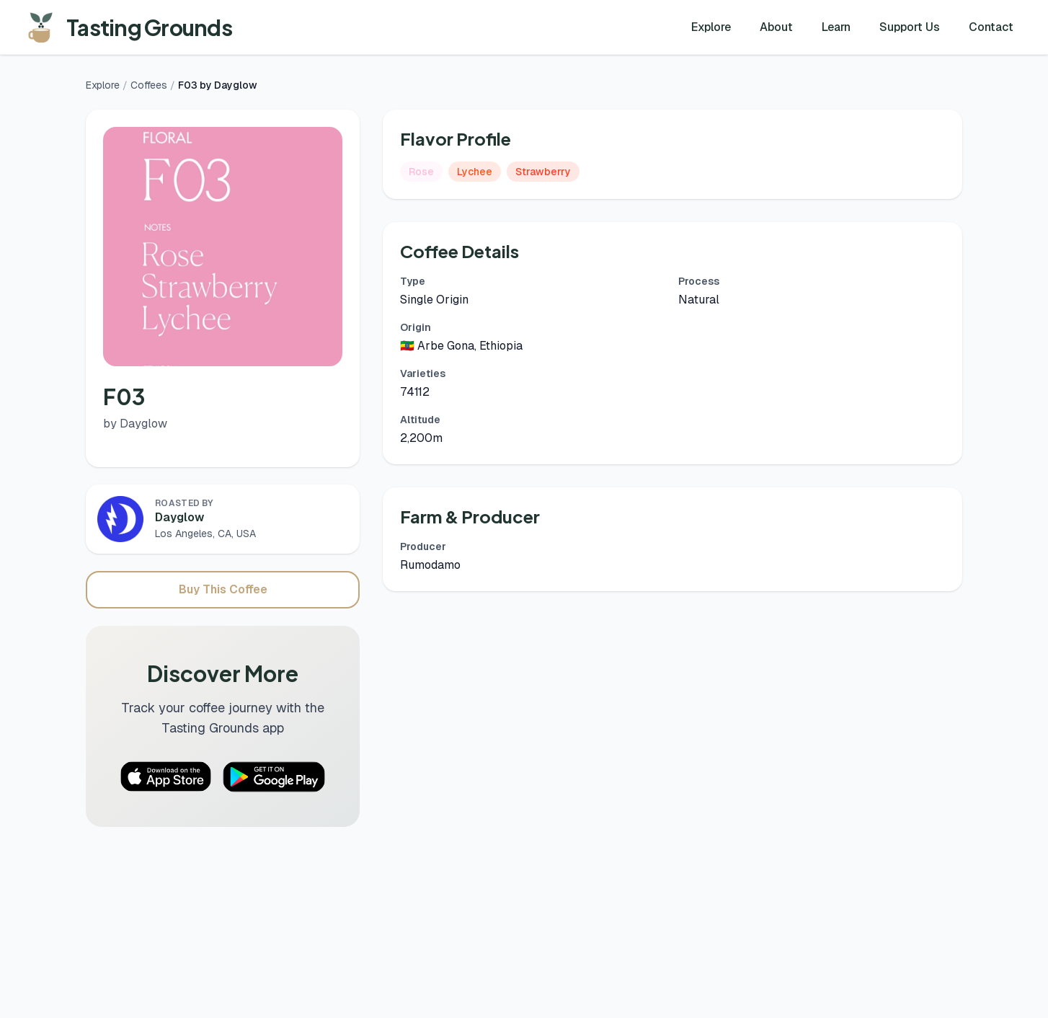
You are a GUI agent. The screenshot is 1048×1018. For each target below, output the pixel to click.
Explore (711, 27)
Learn (836, 27)
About (776, 27)
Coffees (148, 85)
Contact (991, 27)
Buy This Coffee (223, 589)
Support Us (909, 27)
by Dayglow (135, 423)
